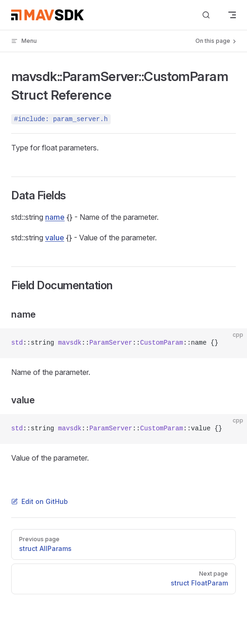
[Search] (206, 15)
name (55, 217)
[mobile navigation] (232, 15)
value (54, 237)
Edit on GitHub (39, 501)
